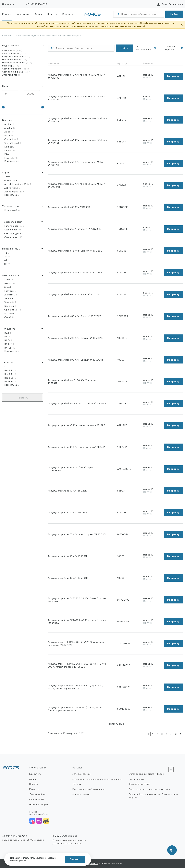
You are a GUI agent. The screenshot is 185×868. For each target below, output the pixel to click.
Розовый (9, 313)
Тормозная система (139, 784)
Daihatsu (9, 146)
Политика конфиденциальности (69, 840)
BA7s (7, 340)
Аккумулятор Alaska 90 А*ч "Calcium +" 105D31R (75, 359)
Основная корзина (170, 48)
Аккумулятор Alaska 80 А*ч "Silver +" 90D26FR (74, 316)
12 (5, 252)
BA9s (7, 344)
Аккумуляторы (10, 53)
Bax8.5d (8, 377)
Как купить (23, 14)
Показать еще (11, 161)
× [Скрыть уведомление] (182, 24)
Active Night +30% (14, 191)
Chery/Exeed (11, 143)
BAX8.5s (9, 381)
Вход (165, 4)
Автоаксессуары (81, 774)
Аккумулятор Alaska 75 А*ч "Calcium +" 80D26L (75, 250)
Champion (10, 139)
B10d (7, 336)
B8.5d (7, 332)
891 (6, 366)
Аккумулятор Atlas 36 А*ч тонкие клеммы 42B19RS (76, 425)
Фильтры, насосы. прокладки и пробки (149, 789)
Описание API (36, 799)
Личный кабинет (38, 794)
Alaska (8, 128)
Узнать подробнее (19, 860)
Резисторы (8, 65)
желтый (8, 298)
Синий (7, 317)
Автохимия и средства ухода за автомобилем (97, 779)
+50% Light (10, 180)
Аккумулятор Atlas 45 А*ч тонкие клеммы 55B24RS (77, 447)
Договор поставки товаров (67, 843)
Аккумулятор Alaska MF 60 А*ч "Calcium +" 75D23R (77, 403)
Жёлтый (8, 294)
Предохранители (11, 59)
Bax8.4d (8, 374)
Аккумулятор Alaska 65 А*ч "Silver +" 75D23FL (74, 229)
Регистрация (176, 4)
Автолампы (8, 50)
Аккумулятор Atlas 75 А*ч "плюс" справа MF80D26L (77, 534)
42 (5, 260)
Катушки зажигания (13, 56)
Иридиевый (10, 210)
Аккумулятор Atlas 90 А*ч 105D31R (68, 578)
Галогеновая (11, 226)
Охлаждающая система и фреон (146, 774)
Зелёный (9, 302)
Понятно (75, 859)
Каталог (7, 14)
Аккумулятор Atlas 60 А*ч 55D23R (67, 490)
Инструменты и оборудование (88, 789)
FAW (6, 154)
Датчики (76, 784)
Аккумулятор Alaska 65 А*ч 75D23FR (69, 207)
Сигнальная (10, 237)
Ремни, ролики (136, 779)
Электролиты (9, 74)
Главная (7, 35)
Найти (174, 14)
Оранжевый (10, 309)
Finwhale (9, 158)
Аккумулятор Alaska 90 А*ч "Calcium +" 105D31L (75, 338)
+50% (7, 176)
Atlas (7, 131)
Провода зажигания (13, 62)
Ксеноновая (10, 229)
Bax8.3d (8, 370)
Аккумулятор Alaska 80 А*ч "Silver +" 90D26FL (74, 294)
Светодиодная (12, 233)
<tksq (7, 279)
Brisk (7, 135)
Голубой (9, 291)
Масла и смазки (80, 794)
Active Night (11, 188)
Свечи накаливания (13, 71)
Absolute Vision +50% (16, 184)
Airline (8, 124)
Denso (8, 150)
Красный (9, 306)
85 (5, 264)
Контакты (67, 14)
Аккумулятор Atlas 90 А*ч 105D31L (68, 556)
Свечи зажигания (11, 68)
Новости (52, 14)
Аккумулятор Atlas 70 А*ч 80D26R (67, 512)
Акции (38, 14)
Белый (7, 283)
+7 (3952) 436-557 (36, 4)
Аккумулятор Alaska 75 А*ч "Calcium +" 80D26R (75, 272)
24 (5, 256)
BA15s (7, 347)
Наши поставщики (39, 804)
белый (7, 287)
